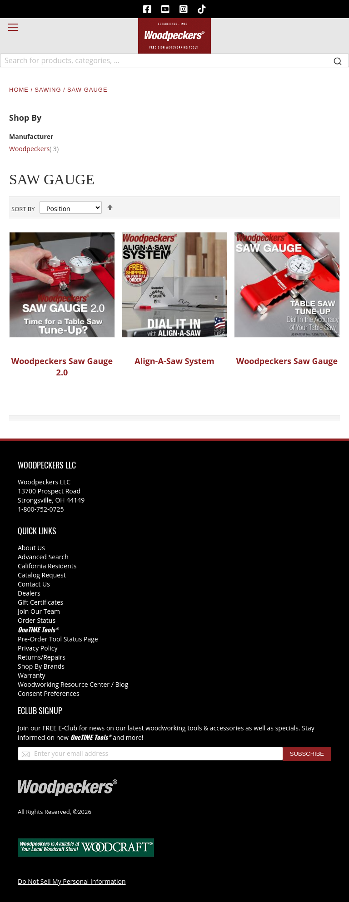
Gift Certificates (40, 602)
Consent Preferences (49, 693)
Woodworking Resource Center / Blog (73, 684)
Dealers (29, 593)
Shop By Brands (41, 666)
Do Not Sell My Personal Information (72, 881)
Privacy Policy (37, 648)
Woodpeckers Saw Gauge (287, 360)
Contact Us (34, 584)
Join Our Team (39, 611)
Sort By (23, 209)
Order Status (36, 620)
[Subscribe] (307, 754)
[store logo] (174, 36)
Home (20, 89)
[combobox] (174, 60)
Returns (29, 657)
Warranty (31, 675)
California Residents (47, 566)
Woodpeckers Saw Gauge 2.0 (62, 366)
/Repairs (53, 657)
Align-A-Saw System (174, 360)
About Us (31, 547)
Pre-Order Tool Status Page (58, 639)
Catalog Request (42, 575)
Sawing (49, 89)
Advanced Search (43, 556)
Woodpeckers (39, 148)
